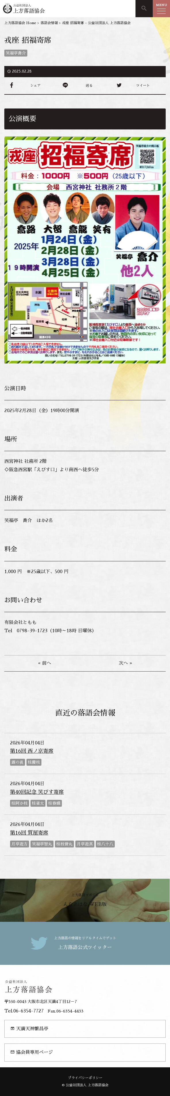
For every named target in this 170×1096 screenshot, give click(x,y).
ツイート (143, 85)
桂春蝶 (54, 803)
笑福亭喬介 (16, 53)
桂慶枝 (34, 762)
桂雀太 (38, 803)
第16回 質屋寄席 (29, 832)
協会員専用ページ (31, 1052)
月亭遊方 (20, 844)
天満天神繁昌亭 (29, 1028)
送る (89, 85)
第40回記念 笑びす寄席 (37, 792)
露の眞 (18, 762)
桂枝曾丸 (64, 844)
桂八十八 (105, 844)
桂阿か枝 (20, 803)
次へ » (125, 663)
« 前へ (44, 663)
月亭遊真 (85, 844)
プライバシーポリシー (85, 1078)
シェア (35, 85)
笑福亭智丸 (42, 844)
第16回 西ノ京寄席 (32, 751)
